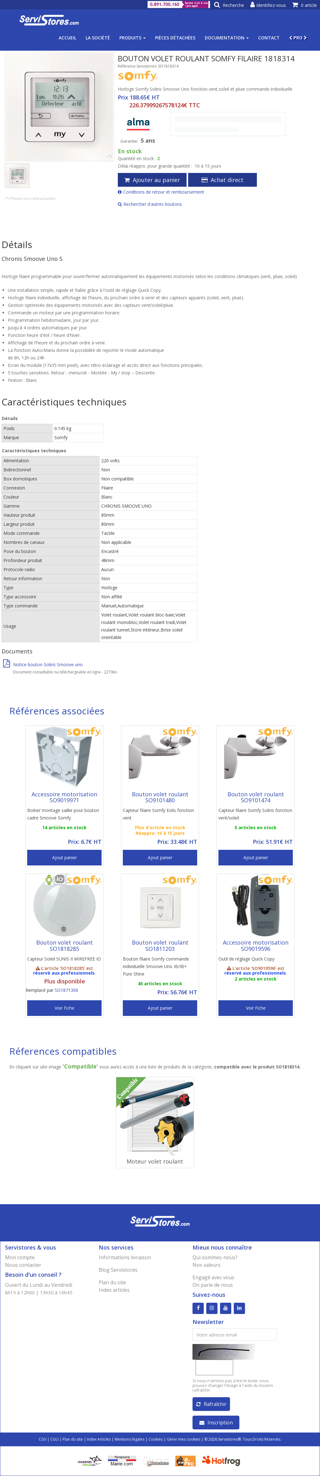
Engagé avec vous (213, 1277)
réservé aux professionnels (64, 973)
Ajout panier (64, 857)
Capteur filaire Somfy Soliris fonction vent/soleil (255, 814)
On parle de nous (212, 1284)
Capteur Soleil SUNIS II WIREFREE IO (64, 959)
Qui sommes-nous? (215, 1257)
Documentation (227, 38)
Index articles (114, 1289)
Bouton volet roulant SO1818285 (64, 945)
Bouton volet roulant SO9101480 (160, 797)
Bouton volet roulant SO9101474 (256, 797)
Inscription (216, 1422)
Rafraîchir (211, 1404)
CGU (54, 1439)
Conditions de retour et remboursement (161, 192)
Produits (132, 38)
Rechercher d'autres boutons (150, 204)
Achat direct (222, 180)
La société (98, 38)
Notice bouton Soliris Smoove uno (43, 664)
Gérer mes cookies (183, 1439)
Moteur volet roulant (155, 1161)
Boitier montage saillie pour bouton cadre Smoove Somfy (63, 814)
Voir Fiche (64, 1008)
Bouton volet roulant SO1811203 (160, 945)
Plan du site (112, 1282)
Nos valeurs (206, 1264)
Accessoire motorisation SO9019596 (255, 945)
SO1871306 (66, 990)
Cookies (155, 1439)
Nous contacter (23, 1264)
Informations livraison (125, 1257)
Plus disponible (64, 981)
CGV (42, 1439)
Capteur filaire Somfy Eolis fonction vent (158, 814)
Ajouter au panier (152, 180)
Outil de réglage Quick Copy (246, 959)
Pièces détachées (175, 38)
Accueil (67, 38)
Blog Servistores (118, 1269)
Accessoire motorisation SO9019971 (64, 797)
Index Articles (99, 1439)
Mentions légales (129, 1439)
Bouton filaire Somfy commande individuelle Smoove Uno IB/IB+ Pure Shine (156, 966)
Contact (269, 38)
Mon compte (20, 1257)
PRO (298, 38)
